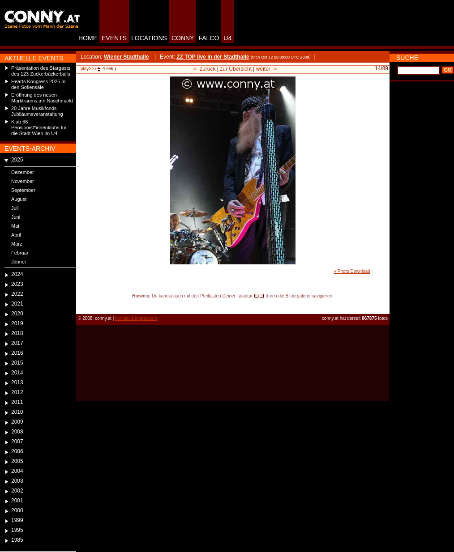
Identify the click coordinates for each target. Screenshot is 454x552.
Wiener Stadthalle (126, 57)
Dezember (22, 172)
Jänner (18, 261)
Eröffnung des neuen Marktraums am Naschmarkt (42, 97)
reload (83, 304)
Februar (20, 252)
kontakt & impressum (136, 318)
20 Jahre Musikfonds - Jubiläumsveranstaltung (37, 111)
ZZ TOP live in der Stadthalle (212, 57)
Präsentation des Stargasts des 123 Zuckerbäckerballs (40, 70)
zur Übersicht (236, 69)
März (16, 243)
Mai (15, 226)
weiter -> (266, 69)
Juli (15, 208)
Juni (15, 217)
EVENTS (114, 38)
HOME (87, 38)
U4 (227, 38)
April (16, 235)
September (23, 190)
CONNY (182, 38)
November (22, 181)
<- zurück (204, 69)
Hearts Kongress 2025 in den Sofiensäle (38, 84)
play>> (87, 68)
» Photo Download (352, 271)
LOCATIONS (149, 38)
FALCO (208, 38)
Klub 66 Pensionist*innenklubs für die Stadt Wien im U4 (39, 127)
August (18, 199)
